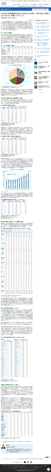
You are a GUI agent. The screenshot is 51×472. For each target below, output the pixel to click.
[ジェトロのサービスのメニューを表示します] (25, 4)
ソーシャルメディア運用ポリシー (44, 465)
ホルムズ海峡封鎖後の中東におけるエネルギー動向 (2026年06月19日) (42, 33)
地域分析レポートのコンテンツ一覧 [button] (40, 9)
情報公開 (12, 465)
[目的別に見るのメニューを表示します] (41, 4)
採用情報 (4, 465)
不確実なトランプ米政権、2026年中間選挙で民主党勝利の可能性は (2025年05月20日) (42, 30)
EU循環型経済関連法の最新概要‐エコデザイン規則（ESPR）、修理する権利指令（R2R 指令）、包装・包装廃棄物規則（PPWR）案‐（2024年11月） (42, 44)
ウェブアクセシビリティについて (33, 465)
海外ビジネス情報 (6, 6)
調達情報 (8, 465)
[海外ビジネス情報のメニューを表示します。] (17, 4)
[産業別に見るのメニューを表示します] (47, 4)
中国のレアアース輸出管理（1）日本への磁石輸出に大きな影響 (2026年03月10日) (42, 27)
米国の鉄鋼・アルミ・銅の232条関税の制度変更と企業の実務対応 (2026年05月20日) (43, 40)
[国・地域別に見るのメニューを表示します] (34, 4)
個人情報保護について (25, 465)
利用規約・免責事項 (17, 465)
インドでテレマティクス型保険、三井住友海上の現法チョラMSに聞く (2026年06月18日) (43, 48)
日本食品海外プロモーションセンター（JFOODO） (25, 467)
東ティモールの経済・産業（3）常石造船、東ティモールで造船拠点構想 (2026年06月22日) (42, 52)
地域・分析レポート (13, 6)
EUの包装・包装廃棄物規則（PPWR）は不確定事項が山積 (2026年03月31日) (42, 23)
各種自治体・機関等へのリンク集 (37, 467)
